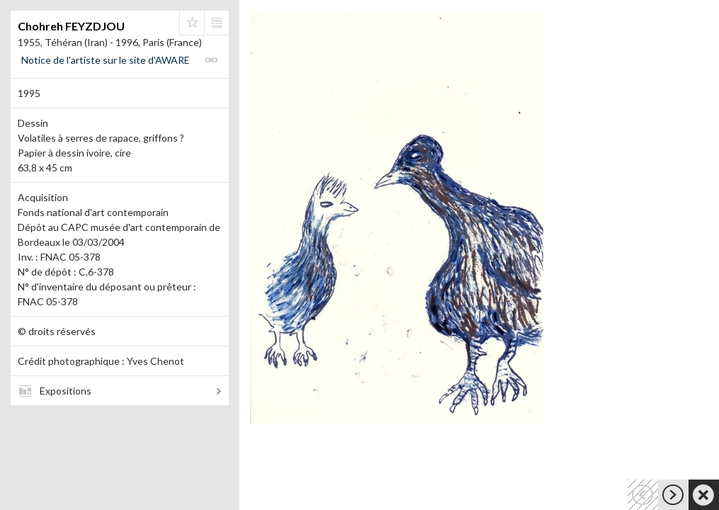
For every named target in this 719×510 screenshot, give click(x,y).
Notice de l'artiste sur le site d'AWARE (105, 60)
